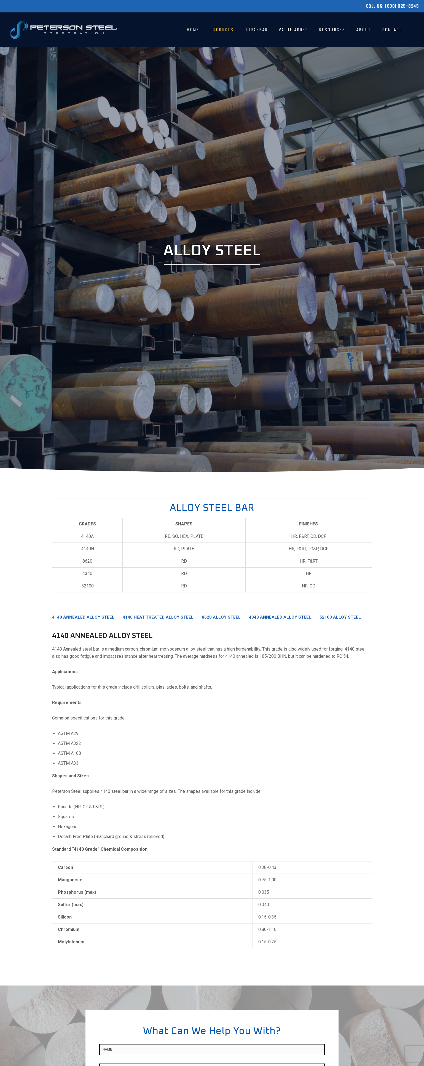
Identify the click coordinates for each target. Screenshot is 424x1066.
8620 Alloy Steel (221, 617)
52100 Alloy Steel (340, 617)
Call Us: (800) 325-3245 (392, 6)
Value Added (293, 30)
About (363, 30)
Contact (392, 30)
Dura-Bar (256, 30)
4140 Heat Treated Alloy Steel (158, 617)
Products (222, 30)
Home (193, 30)
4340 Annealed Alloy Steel (280, 617)
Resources (332, 30)
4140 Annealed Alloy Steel (83, 617)
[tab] (83, 618)
